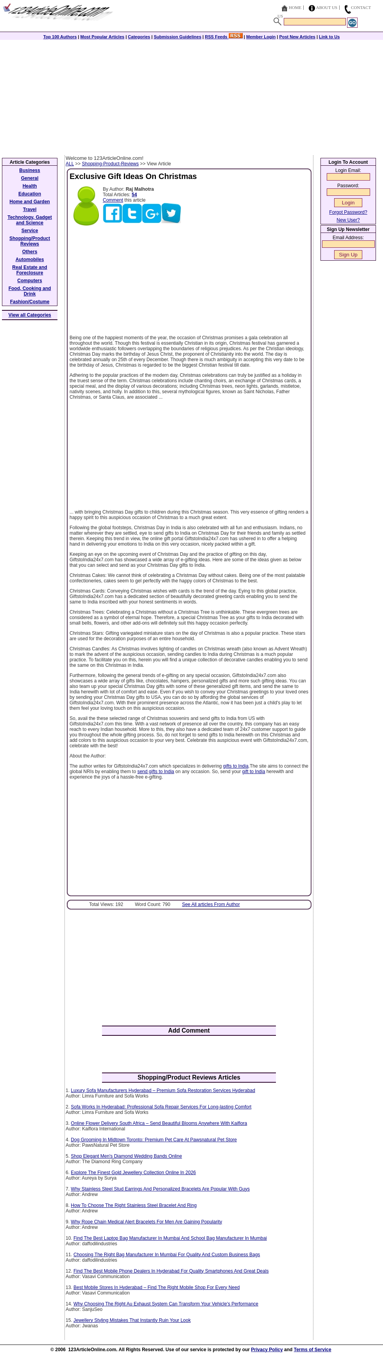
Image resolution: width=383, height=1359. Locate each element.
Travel (30, 209)
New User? (348, 220)
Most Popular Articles (102, 36)
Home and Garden (29, 201)
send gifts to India (155, 771)
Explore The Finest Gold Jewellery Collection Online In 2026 (133, 1172)
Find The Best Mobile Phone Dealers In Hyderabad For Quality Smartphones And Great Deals (170, 1271)
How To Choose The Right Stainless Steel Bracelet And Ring (134, 1205)
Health (30, 186)
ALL (70, 164)
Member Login (261, 36)
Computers (29, 280)
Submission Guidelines (177, 36)
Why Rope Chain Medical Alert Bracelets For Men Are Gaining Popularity (146, 1222)
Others (30, 251)
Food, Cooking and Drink (30, 291)
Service (29, 230)
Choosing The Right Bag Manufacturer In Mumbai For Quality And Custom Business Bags (166, 1254)
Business (29, 170)
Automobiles (30, 259)
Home (295, 7)
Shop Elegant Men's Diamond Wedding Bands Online (126, 1156)
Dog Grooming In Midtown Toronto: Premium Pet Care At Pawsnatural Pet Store (154, 1139)
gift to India (253, 771)
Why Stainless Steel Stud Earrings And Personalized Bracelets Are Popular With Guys (160, 1189)
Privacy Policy (267, 1349)
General (30, 178)
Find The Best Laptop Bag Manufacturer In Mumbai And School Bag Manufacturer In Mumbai (170, 1238)
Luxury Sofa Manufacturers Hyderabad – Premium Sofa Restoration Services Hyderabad (163, 1090)
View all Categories (30, 315)
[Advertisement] (191, 96)
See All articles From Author (211, 904)
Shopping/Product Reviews (29, 241)
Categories (139, 36)
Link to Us (329, 36)
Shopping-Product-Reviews (110, 164)
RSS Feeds (224, 36)
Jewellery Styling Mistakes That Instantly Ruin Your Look (132, 1320)
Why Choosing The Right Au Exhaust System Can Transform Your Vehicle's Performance (165, 1304)
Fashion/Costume (30, 301)
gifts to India (236, 766)
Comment (113, 200)
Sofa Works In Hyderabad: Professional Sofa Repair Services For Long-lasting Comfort (161, 1107)
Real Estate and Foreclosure (29, 270)
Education (29, 194)
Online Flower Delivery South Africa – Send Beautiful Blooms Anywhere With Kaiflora (159, 1123)
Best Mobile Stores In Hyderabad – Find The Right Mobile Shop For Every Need (156, 1287)
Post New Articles (297, 36)
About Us (327, 7)
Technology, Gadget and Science (29, 220)
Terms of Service (312, 1349)
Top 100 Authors (60, 36)
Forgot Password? (348, 212)
